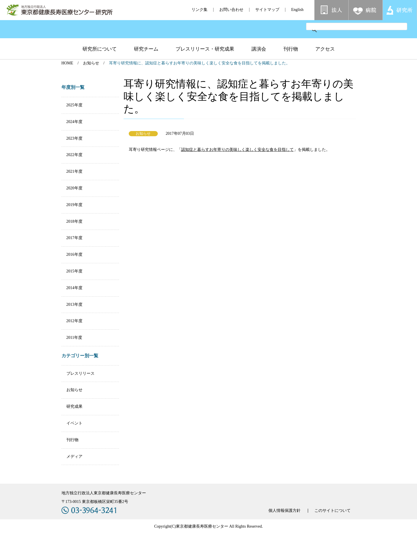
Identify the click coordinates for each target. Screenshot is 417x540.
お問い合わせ (231, 9)
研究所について (99, 49)
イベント (74, 423)
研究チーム (146, 49)
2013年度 (74, 304)
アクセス (325, 49)
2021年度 (74, 171)
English (297, 9)
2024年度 (74, 122)
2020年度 (74, 188)
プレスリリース (80, 373)
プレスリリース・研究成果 (205, 49)
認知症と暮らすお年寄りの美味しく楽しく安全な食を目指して (237, 149)
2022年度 (74, 155)
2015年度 (74, 271)
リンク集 (199, 9)
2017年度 (74, 238)
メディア (74, 456)
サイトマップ (267, 9)
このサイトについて (332, 511)
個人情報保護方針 (284, 511)
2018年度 (74, 221)
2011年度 (74, 337)
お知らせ (91, 63)
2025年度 (74, 105)
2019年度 (74, 205)
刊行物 (290, 49)
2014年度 (74, 288)
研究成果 (74, 406)
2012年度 (74, 321)
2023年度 (74, 138)
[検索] (349, 26)
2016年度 (74, 254)
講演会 (258, 49)
